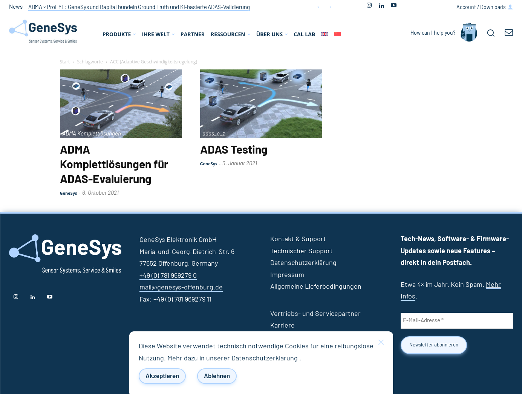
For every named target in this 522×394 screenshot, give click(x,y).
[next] (330, 7)
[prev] (318, 7)
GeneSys (68, 193)
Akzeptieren (162, 376)
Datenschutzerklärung (265, 358)
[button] (490, 32)
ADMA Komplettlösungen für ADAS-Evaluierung (114, 165)
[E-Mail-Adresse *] (457, 321)
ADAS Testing (234, 150)
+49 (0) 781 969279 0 (168, 275)
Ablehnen (217, 376)
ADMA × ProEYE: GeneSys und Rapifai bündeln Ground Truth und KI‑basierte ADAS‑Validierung (139, 7)
